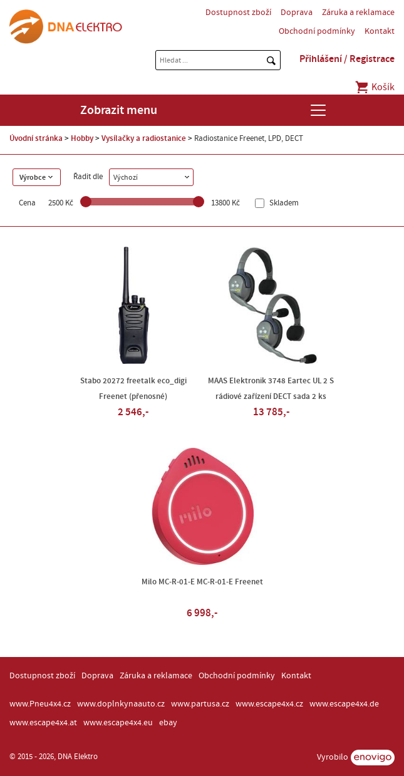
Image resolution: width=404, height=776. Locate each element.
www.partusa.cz (200, 704)
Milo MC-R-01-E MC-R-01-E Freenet (202, 581)
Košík (374, 87)
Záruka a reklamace (358, 13)
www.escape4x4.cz (269, 704)
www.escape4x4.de (344, 704)
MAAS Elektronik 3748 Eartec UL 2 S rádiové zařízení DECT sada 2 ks (271, 388)
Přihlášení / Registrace (347, 59)
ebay (168, 723)
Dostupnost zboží (238, 13)
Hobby (82, 138)
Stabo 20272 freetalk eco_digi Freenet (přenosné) (133, 388)
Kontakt (380, 31)
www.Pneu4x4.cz (40, 704)
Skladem (283, 203)
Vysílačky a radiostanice (143, 138)
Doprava (297, 13)
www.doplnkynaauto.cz (121, 704)
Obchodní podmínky (317, 31)
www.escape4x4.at (43, 723)
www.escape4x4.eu (118, 723)
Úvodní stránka (36, 138)
